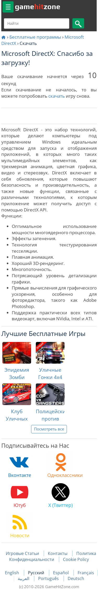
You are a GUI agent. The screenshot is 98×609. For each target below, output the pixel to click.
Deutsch (76, 578)
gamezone (37, 6)
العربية (24, 578)
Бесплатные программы (35, 37)
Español (61, 573)
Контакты (57, 553)
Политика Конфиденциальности (52, 556)
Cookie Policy (76, 559)
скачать (56, 96)
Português (49, 578)
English (12, 573)
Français (86, 573)
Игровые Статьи (22, 553)
